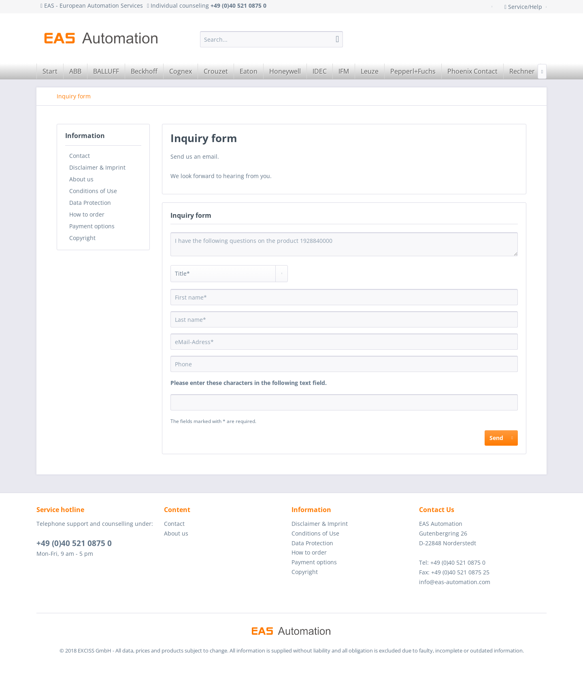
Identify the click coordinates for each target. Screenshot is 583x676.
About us (81, 179)
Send (501, 437)
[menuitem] (271, 39)
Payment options (92, 226)
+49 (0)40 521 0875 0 (74, 543)
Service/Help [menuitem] (524, 7)
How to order (86, 214)
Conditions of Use (93, 191)
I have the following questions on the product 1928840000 (344, 244)
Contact (79, 155)
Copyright (82, 238)
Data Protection (90, 202)
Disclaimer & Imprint (97, 167)
